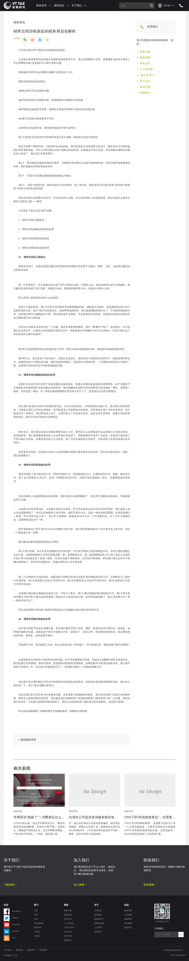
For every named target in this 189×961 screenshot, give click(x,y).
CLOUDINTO (179, 955)
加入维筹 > (80, 884)
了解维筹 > (10, 884)
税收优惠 (145, 57)
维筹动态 (59, 5)
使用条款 (19, 950)
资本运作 (145, 63)
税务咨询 (41, 5)
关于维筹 (8, 950)
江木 (15, 955)
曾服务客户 (99, 919)
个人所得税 (146, 69)
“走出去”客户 (147, 75)
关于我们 (77, 5)
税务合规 (145, 51)
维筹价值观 (99, 923)
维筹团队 (98, 915)
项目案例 (128, 923)
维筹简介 (98, 910)
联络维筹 (43, 950)
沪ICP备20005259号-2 (173, 950)
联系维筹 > (150, 884)
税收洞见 (128, 927)
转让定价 (145, 81)
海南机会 (145, 92)
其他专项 (145, 86)
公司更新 (128, 915)
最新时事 (128, 919)
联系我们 (152, 26)
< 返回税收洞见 (27, 739)
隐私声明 (31, 950)
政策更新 (128, 910)
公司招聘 (98, 927)
